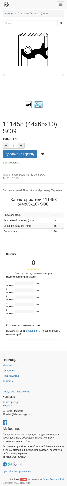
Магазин (7, 365)
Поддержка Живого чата (16, 391)
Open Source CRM (53, 479)
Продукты (10, 13)
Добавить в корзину (20, 154)
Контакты (8, 381)
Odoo (23, 479)
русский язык (10, 471)
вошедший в (33, 330)
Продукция (9, 370)
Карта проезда (11, 402)
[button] (5, 72)
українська (25, 471)
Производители (11, 375)
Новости (7, 405)
